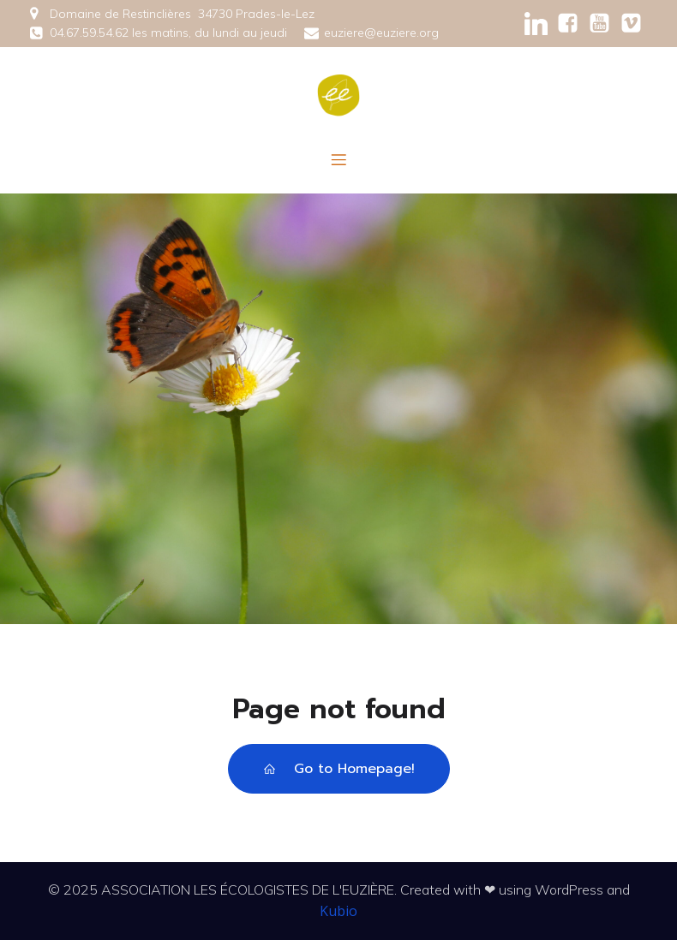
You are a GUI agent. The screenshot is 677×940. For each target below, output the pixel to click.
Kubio (338, 910)
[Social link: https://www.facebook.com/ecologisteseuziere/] (568, 23)
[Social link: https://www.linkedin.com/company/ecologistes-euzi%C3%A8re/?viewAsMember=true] (536, 23)
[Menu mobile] (338, 159)
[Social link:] (599, 23)
